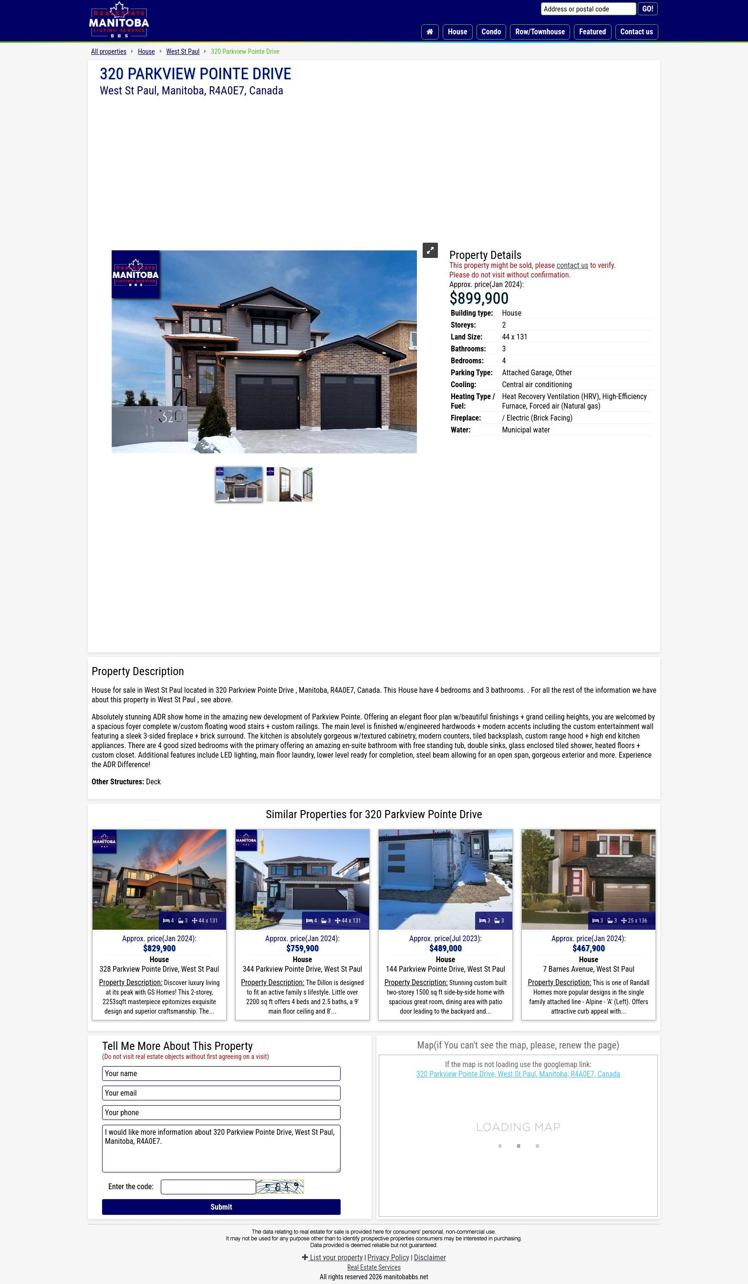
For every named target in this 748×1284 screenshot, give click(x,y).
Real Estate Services (374, 1267)
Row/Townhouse (540, 31)
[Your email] (221, 1093)
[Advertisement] (374, 168)
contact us (572, 265)
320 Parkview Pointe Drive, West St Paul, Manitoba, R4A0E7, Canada (518, 1074)
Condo (491, 31)
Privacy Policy (388, 1257)
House (458, 31)
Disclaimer (430, 1257)
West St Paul (183, 51)
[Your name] (221, 1073)
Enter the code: (131, 1186)
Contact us (637, 31)
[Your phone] (221, 1112)
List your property (332, 1257)
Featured (592, 31)
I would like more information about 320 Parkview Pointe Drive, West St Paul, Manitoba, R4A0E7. (221, 1148)
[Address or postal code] (588, 8)
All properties (108, 51)
